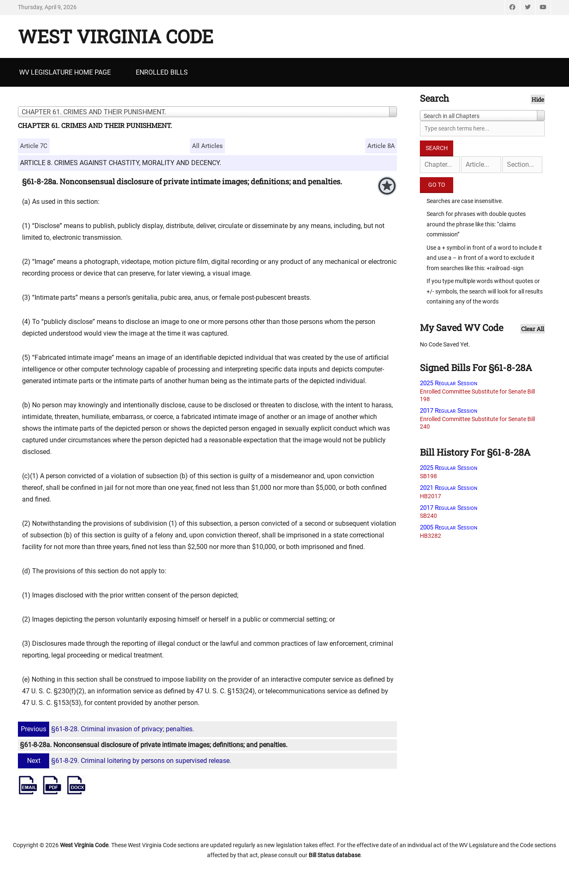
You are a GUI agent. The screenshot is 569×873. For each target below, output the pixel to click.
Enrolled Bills (162, 72)
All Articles (207, 146)
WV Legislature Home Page (65, 72)
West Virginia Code (115, 36)
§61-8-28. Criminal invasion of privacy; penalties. (107, 729)
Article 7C (33, 146)
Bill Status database (334, 855)
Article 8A (381, 146)
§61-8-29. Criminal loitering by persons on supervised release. (125, 761)
